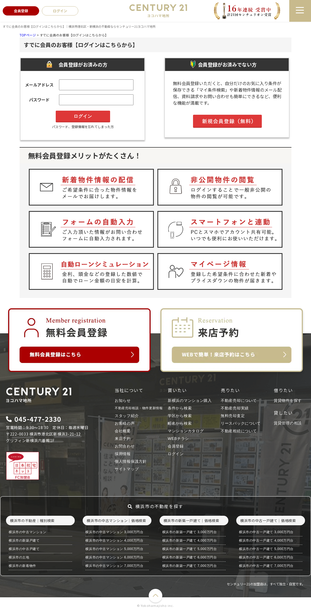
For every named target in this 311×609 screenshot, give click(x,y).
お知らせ (123, 400)
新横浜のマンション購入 (190, 400)
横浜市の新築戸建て (24, 540)
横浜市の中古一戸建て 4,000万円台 (266, 540)
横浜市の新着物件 (22, 566)
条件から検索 (180, 408)
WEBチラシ (178, 438)
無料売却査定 (233, 416)
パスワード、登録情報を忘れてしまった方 (83, 126)
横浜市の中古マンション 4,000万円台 (114, 540)
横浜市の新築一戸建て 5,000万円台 (189, 549)
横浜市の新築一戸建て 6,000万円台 (189, 557)
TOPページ (28, 35)
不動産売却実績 (235, 408)
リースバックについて (241, 423)
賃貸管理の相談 (288, 423)
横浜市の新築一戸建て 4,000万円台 (189, 540)
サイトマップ (127, 469)
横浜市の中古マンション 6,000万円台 (114, 557)
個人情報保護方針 (131, 461)
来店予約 (123, 438)
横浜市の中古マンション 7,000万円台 (114, 566)
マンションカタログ (186, 431)
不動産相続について (239, 431)
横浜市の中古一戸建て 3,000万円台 (266, 532)
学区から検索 (180, 416)
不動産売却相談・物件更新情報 (139, 408)
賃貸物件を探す (288, 400)
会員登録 (176, 446)
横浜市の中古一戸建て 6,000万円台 (266, 557)
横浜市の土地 (19, 557)
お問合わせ (125, 446)
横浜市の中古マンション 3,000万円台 (114, 532)
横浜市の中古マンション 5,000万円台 (114, 549)
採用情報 (123, 454)
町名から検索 (180, 423)
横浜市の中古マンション (27, 532)
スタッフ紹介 (127, 416)
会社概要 (123, 431)
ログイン (176, 454)
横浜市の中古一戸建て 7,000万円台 (266, 566)
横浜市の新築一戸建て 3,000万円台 (189, 532)
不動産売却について (239, 400)
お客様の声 (125, 423)
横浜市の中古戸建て (24, 549)
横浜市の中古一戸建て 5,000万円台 (266, 549)
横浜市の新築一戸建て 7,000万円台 (189, 566)
